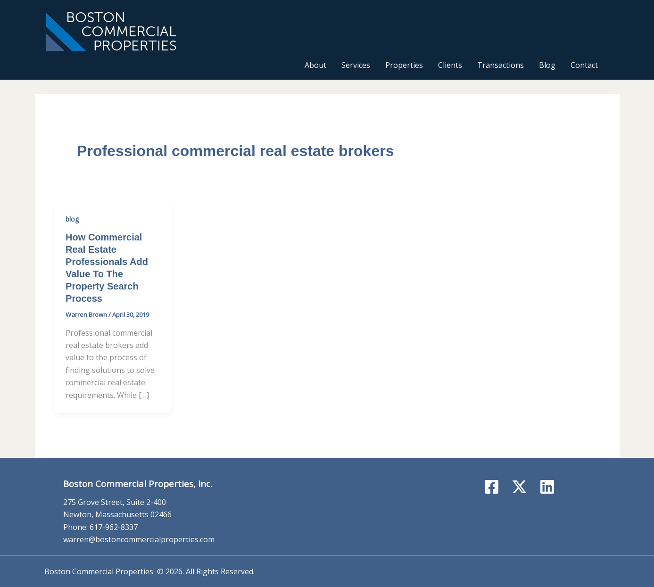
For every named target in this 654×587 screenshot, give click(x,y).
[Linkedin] (547, 487)
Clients (450, 65)
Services (355, 65)
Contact (584, 65)
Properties (404, 65)
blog (72, 219)
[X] (519, 487)
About (315, 65)
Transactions (500, 65)
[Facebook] (491, 487)
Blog (547, 65)
